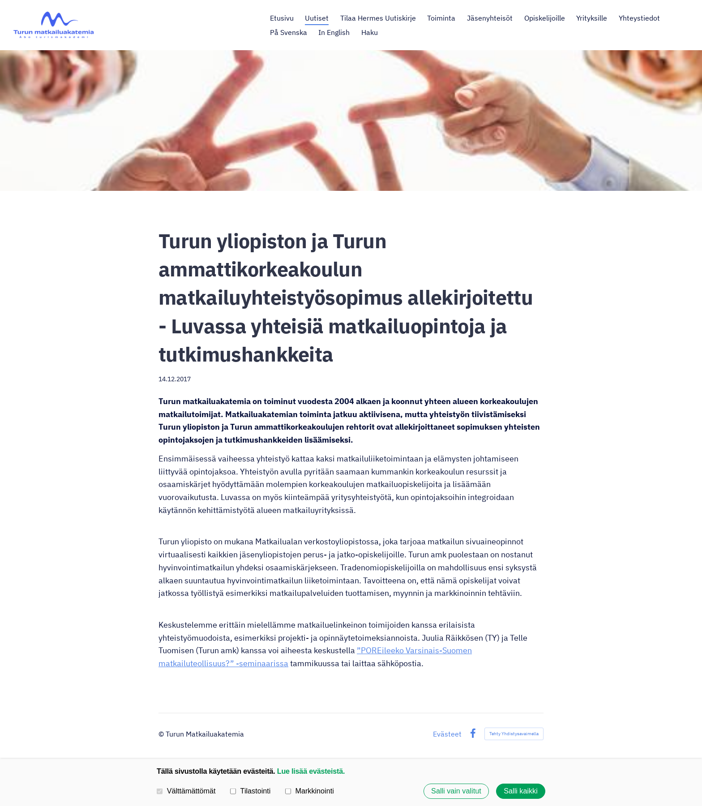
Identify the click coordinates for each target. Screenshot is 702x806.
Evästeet (447, 733)
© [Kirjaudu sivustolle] (162, 733)
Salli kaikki (521, 791)
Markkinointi (309, 791)
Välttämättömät (186, 791)
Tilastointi (250, 791)
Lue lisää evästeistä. (311, 771)
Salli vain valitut (456, 791)
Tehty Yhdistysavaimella (514, 734)
